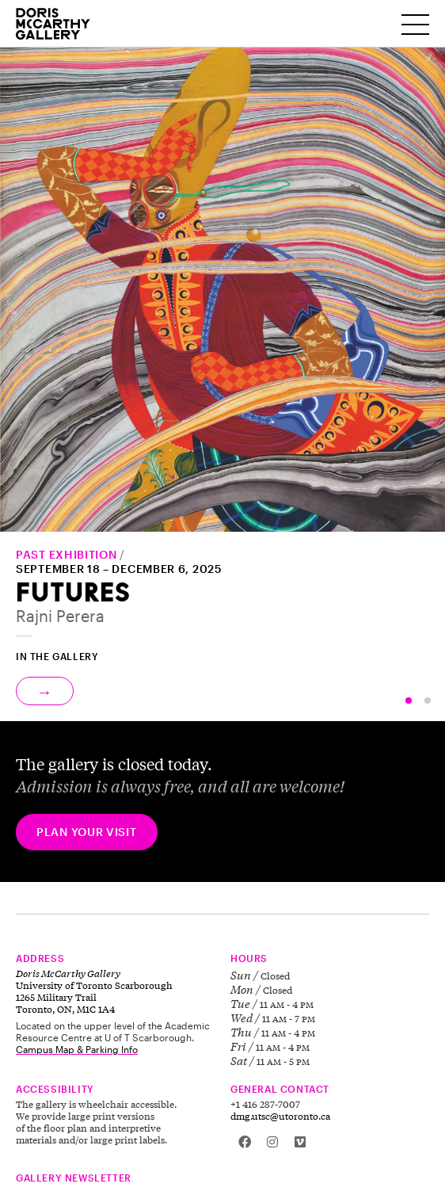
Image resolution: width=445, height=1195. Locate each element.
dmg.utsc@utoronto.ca (280, 1116)
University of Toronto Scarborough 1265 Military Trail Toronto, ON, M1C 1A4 (94, 991)
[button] (408, 700)
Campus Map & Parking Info (77, 1049)
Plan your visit (86, 831)
